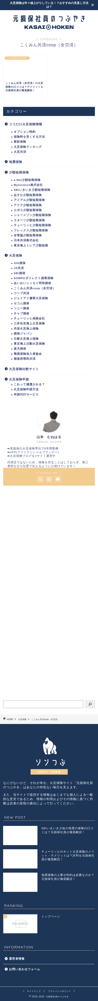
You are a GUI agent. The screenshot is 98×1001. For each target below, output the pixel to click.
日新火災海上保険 (26, 338)
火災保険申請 (19, 379)
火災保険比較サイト (24, 369)
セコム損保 (21, 303)
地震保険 (15, 162)
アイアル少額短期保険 (29, 200)
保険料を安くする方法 (29, 136)
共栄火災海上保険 (26, 328)
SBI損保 (19, 273)
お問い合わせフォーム (24, 969)
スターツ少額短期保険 (29, 220)
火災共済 (20, 151)
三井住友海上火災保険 (29, 323)
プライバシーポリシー (59, 991)
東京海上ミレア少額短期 (31, 245)
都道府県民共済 (25, 358)
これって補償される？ (29, 384)
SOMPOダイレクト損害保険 (33, 278)
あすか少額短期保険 (28, 195)
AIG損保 (20, 263)
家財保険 (20, 141)
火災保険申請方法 (26, 389)
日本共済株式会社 (26, 240)
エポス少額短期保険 (28, 210)
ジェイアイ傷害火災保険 (31, 298)
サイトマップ (34, 991)
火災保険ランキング (28, 146)
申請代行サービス (26, 394)
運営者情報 (17, 958)
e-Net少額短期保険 (27, 180)
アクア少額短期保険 (28, 205)
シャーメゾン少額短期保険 (32, 215)
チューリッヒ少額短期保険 (32, 225)
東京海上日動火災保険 (29, 343)
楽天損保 (20, 348)
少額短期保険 (19, 172)
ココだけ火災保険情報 (25, 124)
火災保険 (15, 255)
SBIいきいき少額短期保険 (32, 189)
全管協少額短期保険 (28, 235)
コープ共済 (21, 293)
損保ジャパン (23, 333)
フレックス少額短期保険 (31, 230)
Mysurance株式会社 (28, 184)
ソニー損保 (21, 308)
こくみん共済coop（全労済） (35, 288)
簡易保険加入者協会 (28, 353)
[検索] (90, 704)
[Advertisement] (49, 540)
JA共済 (19, 268)
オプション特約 (25, 131)
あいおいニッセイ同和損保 (32, 283)
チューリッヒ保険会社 (29, 318)
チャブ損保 (21, 313)
